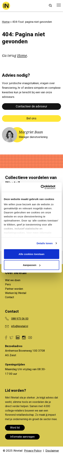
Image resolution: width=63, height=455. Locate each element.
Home (6, 22)
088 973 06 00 (19, 319)
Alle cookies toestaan (31, 253)
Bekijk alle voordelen (29, 281)
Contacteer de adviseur (31, 106)
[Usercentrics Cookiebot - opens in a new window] (45, 187)
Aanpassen (31, 265)
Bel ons (31, 118)
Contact (9, 297)
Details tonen (45, 243)
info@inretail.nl (19, 326)
